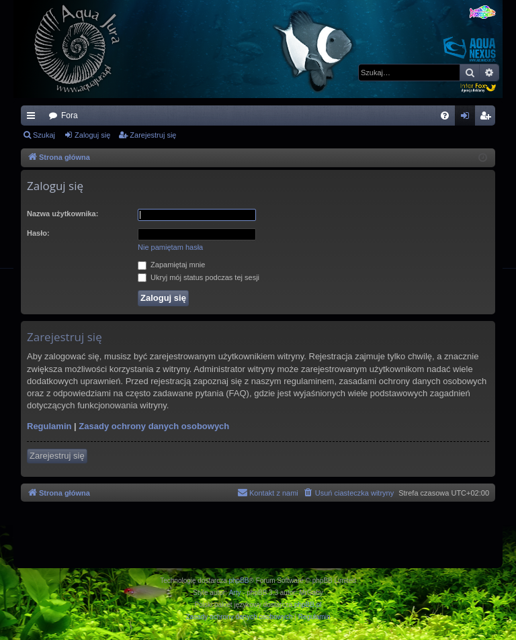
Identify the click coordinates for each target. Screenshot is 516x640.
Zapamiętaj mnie (171, 265)
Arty (235, 592)
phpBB (239, 580)
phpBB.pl (308, 604)
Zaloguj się (92, 135)
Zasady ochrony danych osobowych (154, 426)
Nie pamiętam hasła (170, 247)
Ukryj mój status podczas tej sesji (198, 277)
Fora (69, 115)
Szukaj (44, 135)
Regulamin (49, 426)
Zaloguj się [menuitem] (468, 118)
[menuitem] (445, 115)
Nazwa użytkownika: (62, 214)
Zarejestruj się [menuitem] (487, 118)
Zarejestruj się (153, 135)
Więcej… (33, 118)
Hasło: (38, 233)
